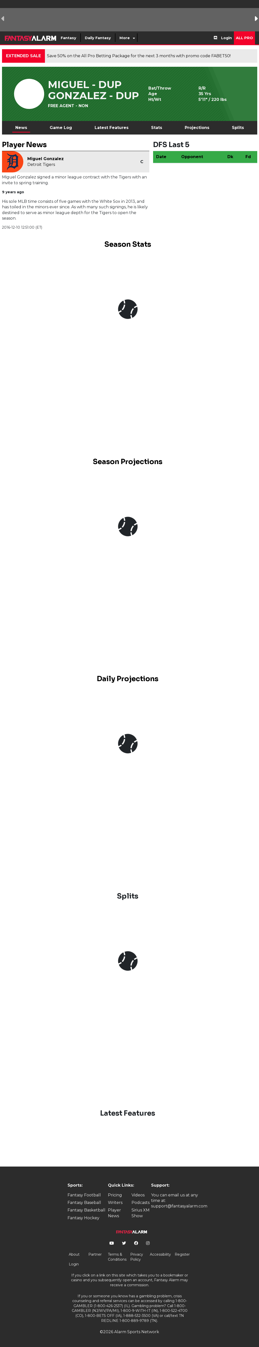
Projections (197, 127)
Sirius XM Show (141, 1213)
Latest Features (111, 127)
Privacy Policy (136, 1257)
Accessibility (160, 1254)
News (21, 127)
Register (182, 1254)
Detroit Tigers (41, 164)
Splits (238, 127)
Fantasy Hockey (83, 1217)
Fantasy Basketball (86, 1210)
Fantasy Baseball (84, 1202)
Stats (156, 127)
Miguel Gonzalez (45, 158)
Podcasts (141, 1202)
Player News (114, 1213)
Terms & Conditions (117, 1257)
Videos (138, 1195)
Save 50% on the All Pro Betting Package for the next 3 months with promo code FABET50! (139, 55)
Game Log (61, 127)
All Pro (244, 38)
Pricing (115, 1195)
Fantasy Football (84, 1195)
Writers (115, 1202)
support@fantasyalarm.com (179, 1206)
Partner (95, 1254)
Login (226, 38)
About (74, 1254)
